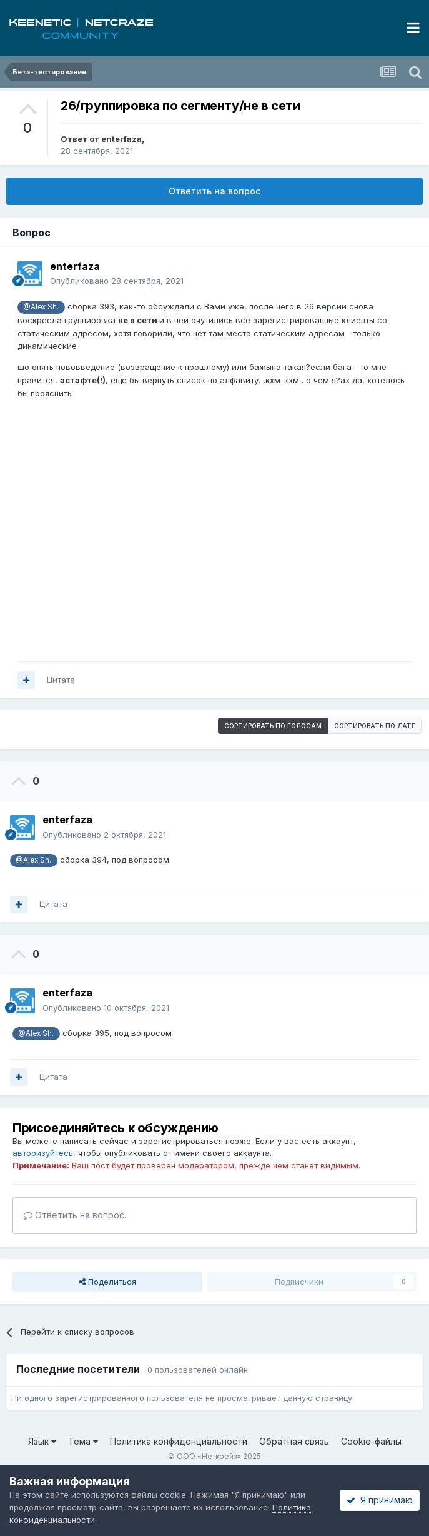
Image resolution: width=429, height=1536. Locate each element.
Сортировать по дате (374, 726)
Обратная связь (294, 1441)
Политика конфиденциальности (178, 1441)
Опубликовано (117, 281)
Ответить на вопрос (214, 191)
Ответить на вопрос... (77, 1215)
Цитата (61, 680)
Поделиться (107, 1281)
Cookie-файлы (371, 1441)
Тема (83, 1441)
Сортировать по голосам (273, 726)
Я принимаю (380, 1500)
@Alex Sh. (41, 307)
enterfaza (121, 139)
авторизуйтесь (42, 1153)
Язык (42, 1441)
